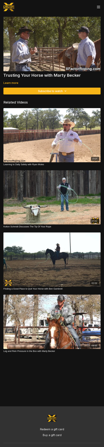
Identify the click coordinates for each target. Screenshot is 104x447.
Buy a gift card (52, 435)
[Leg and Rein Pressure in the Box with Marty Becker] (52, 351)
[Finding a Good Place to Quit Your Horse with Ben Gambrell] (52, 289)
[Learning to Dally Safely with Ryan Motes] (52, 164)
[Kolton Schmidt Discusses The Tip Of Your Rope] (52, 226)
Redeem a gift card (52, 429)
